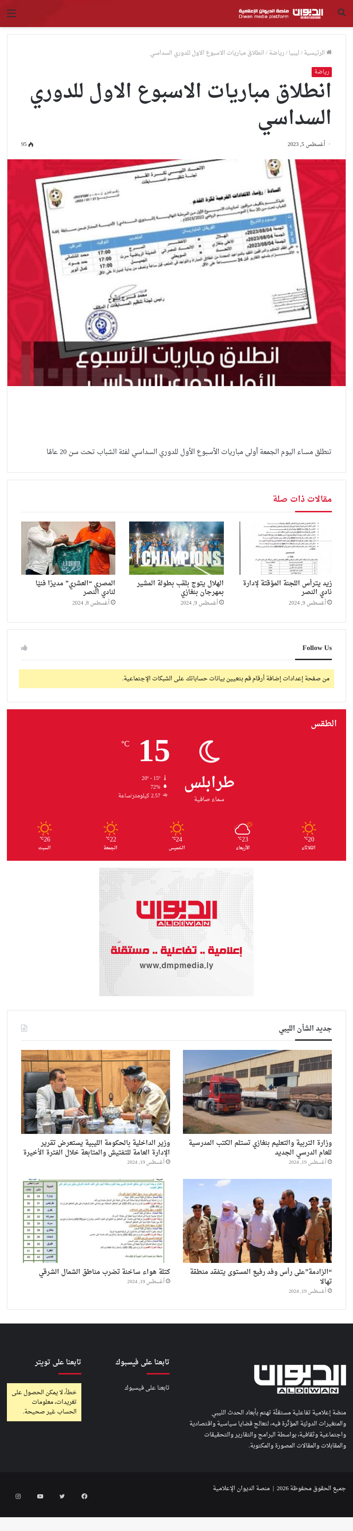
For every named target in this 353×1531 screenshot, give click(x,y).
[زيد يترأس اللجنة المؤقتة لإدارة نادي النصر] (285, 548)
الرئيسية (318, 53)
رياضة (277, 53)
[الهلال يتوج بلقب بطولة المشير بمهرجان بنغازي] (176, 548)
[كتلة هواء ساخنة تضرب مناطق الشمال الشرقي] (95, 1240)
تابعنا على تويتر (58, 1388)
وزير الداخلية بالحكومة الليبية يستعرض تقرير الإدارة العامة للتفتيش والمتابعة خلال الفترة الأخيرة (96, 1157)
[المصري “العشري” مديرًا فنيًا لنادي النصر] (68, 548)
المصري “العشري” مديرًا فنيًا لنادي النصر (75, 588)
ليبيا (294, 53)
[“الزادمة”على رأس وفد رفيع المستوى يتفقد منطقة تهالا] (257, 1240)
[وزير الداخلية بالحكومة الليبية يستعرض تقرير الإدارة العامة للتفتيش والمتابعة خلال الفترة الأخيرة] (95, 1092)
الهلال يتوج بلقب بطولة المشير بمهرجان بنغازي (180, 588)
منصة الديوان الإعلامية (241, 1514)
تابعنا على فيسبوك (147, 1413)
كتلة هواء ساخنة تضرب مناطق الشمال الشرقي (109, 1299)
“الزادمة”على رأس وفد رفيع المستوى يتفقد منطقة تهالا (258, 1299)
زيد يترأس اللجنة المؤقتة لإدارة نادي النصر (287, 588)
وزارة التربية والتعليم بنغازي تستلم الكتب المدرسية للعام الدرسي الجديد (260, 1151)
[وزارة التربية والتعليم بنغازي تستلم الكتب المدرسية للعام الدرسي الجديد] (257, 1092)
